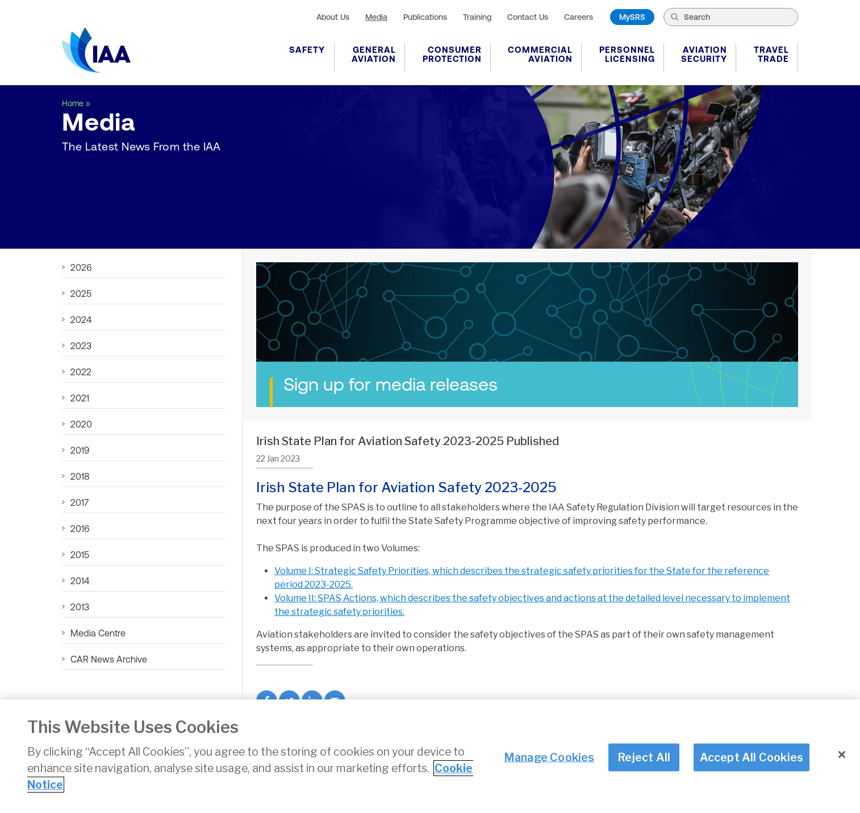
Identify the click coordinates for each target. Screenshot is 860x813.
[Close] (841, 755)
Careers (578, 17)
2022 (80, 372)
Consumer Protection (452, 54)
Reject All (643, 758)
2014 (79, 581)
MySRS (632, 17)
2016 (79, 528)
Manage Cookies (549, 758)
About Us (332, 17)
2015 (79, 555)
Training (477, 17)
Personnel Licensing (627, 54)
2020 (81, 424)
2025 (80, 293)
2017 (79, 502)
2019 (79, 450)
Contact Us (527, 17)
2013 (79, 607)
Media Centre (98, 633)
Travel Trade (771, 54)
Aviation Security (704, 54)
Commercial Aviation (540, 54)
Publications (425, 17)
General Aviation (374, 54)
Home (73, 103)
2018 (79, 476)
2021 (79, 398)
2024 (80, 320)
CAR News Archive (108, 659)
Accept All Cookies (752, 758)
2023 (80, 346)
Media (376, 17)
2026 (80, 267)
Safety (307, 50)
